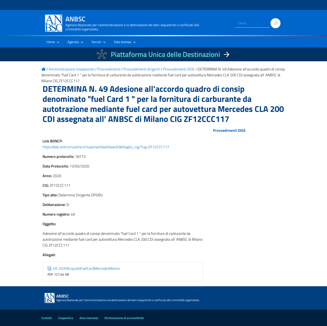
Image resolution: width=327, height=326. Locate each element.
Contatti (46, 318)
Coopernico (65, 318)
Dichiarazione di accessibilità (124, 318)
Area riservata (88, 318)
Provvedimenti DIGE (229, 130)
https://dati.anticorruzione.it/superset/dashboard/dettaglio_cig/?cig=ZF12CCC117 (106, 147)
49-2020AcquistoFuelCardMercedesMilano (84, 268)
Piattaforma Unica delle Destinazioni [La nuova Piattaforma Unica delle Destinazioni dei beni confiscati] (165, 54)
